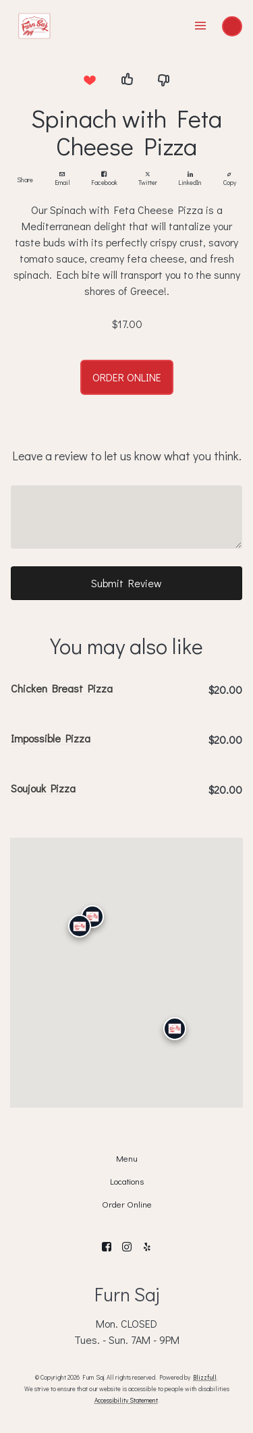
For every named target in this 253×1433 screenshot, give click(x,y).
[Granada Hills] (91, 916)
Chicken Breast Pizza (62, 688)
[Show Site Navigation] (200, 26)
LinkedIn (190, 179)
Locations (127, 1181)
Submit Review (126, 583)
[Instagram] (127, 1247)
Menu (127, 1158)
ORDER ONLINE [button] (126, 377)
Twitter (147, 179)
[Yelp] (147, 1247)
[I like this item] (127, 79)
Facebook (104, 179)
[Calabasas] (78, 926)
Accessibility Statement (126, 1400)
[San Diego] (174, 1028)
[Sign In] (232, 26)
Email (62, 179)
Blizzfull (205, 1377)
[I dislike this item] (164, 79)
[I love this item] (90, 79)
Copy (229, 179)
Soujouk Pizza (43, 788)
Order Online (127, 1204)
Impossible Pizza (50, 738)
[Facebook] (106, 1247)
